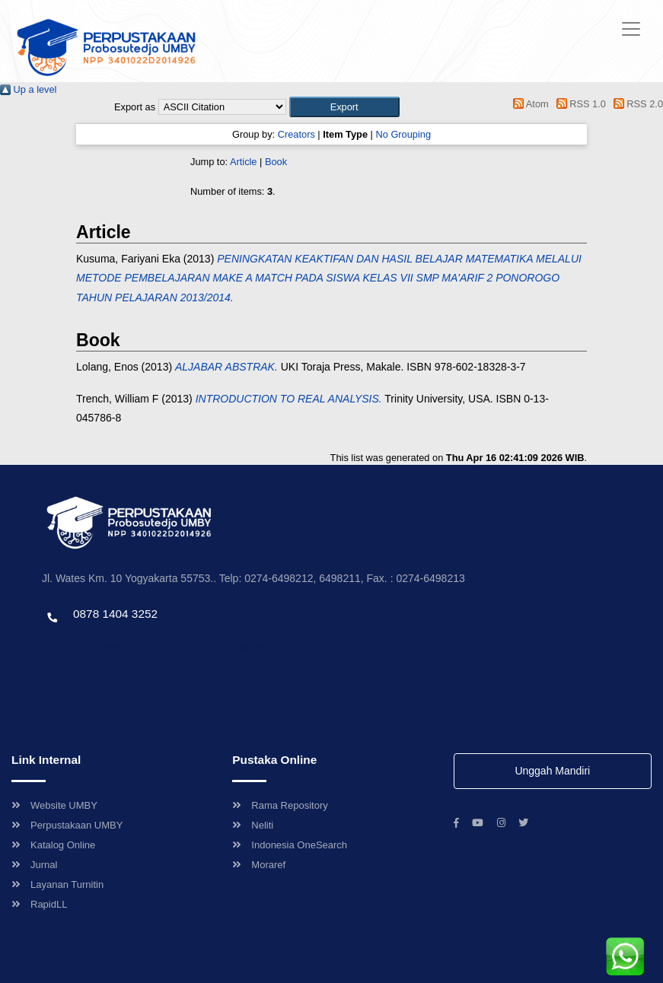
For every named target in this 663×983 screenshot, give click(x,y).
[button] (344, 107)
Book (276, 161)
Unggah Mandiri (552, 771)
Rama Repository (279, 805)
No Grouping (403, 134)
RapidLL (39, 904)
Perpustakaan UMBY (67, 825)
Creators (296, 134)
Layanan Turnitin (57, 884)
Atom (528, 104)
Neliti (252, 825)
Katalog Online (53, 845)
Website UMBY (54, 805)
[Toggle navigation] (631, 28)
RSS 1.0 (578, 104)
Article (243, 161)
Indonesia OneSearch (289, 845)
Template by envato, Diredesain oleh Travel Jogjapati (156, 646)
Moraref (258, 864)
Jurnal (34, 864)
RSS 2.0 (635, 104)
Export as (134, 107)
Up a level (28, 89)
